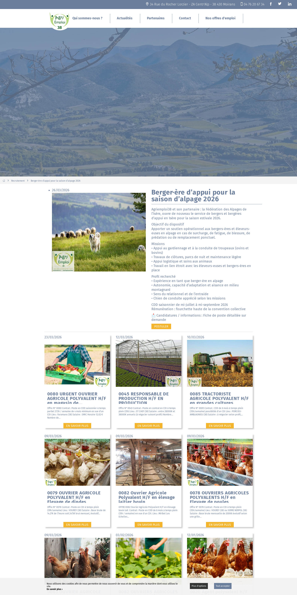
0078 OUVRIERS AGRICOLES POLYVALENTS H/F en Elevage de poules (219, 496)
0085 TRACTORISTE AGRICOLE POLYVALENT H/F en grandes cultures (219, 397)
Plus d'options (199, 586)
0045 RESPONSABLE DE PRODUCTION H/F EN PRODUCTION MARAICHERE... (144, 397)
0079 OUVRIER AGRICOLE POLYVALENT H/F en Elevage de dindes (74, 496)
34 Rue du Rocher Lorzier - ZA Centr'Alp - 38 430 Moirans (192, 4)
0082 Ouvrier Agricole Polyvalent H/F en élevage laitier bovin (147, 496)
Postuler (161, 326)
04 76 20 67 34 (254, 4)
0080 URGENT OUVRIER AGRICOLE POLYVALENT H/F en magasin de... (76, 397)
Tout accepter (223, 586)
